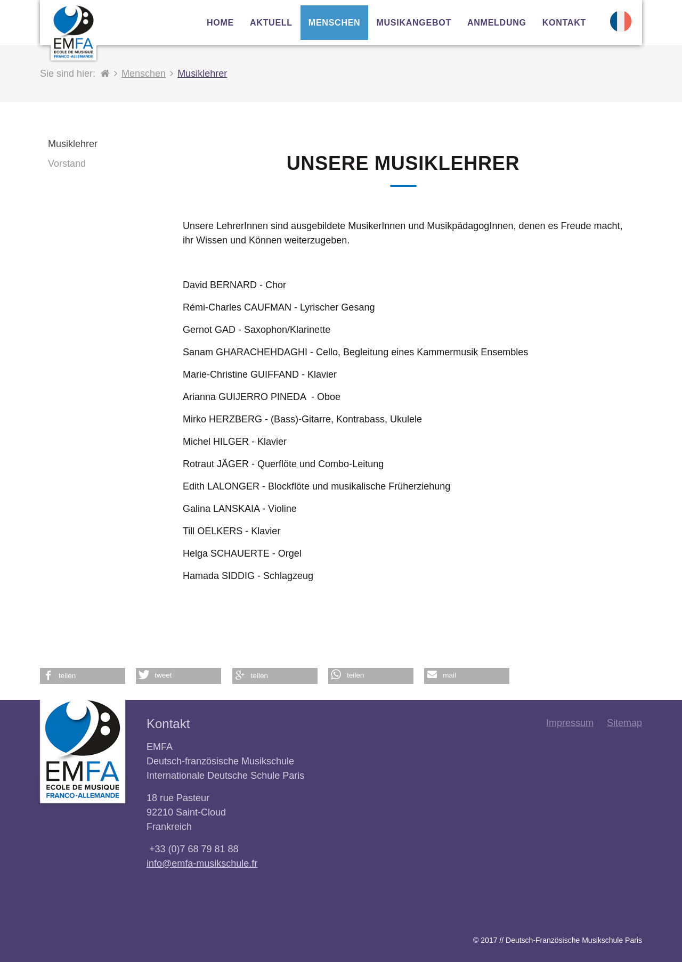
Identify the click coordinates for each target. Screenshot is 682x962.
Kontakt (564, 22)
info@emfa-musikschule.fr (202, 863)
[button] (82, 676)
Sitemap (624, 723)
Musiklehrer (202, 73)
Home (220, 22)
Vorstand (67, 163)
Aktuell (271, 22)
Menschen (143, 73)
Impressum (570, 723)
